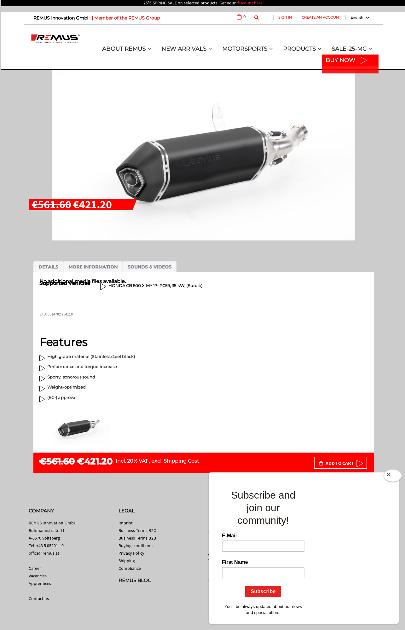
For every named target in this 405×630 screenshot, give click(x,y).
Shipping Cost (181, 461)
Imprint (126, 523)
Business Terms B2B (137, 538)
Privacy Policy (132, 553)
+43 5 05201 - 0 (50, 545)
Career (35, 568)
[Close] (393, 477)
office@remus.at (44, 553)
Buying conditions (136, 545)
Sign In (285, 17)
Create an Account (321, 17)
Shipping (127, 561)
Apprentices (40, 583)
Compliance (130, 568)
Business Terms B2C (137, 530)
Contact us (39, 598)
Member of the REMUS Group (127, 18)
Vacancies (38, 576)
